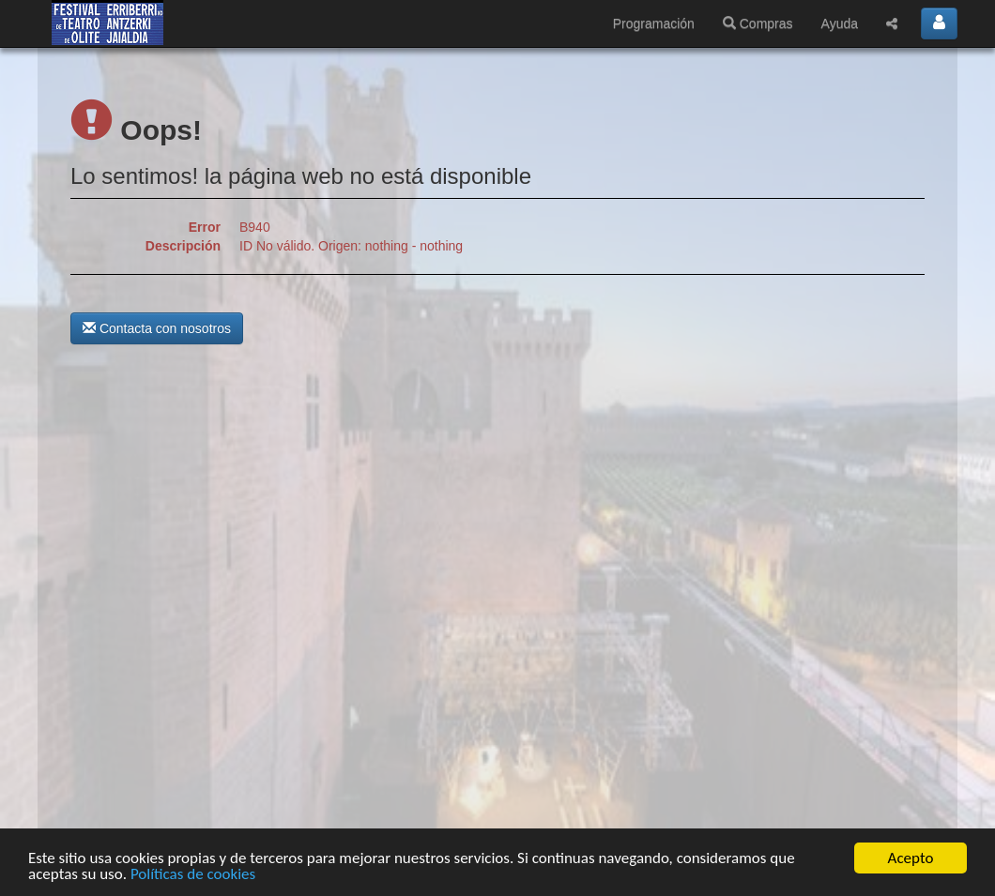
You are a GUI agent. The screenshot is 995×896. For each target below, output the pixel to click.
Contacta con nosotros (157, 328)
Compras (758, 23)
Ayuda (839, 23)
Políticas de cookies (192, 875)
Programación (654, 23)
